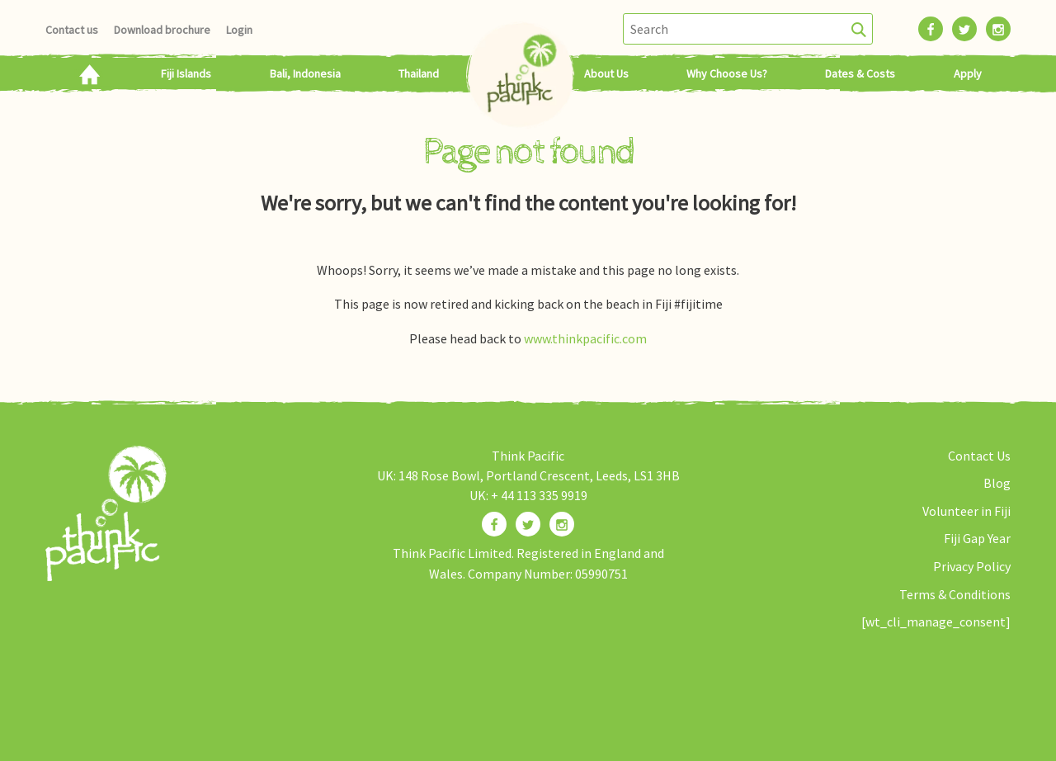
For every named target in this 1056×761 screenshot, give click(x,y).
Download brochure (162, 29)
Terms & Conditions (955, 594)
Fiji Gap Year (977, 538)
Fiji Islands (186, 73)
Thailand (418, 73)
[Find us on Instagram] (561, 524)
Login (239, 29)
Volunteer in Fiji (966, 511)
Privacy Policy (972, 566)
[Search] (859, 29)
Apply (968, 73)
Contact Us (979, 455)
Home (88, 73)
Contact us (71, 29)
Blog (997, 483)
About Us (606, 73)
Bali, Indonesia (305, 73)
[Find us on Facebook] (494, 524)
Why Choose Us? (726, 73)
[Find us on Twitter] (528, 524)
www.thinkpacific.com (585, 338)
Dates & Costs (860, 73)
